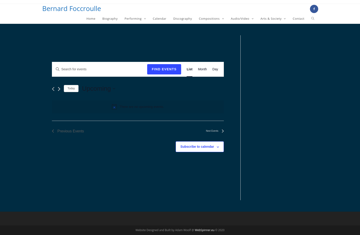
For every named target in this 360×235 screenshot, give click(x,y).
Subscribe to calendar (197, 146)
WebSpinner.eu (204, 230)
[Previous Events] (53, 89)
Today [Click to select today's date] (71, 88)
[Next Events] (59, 89)
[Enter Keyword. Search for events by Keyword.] (99, 69)
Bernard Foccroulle (71, 8)
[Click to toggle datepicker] (98, 88)
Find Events (164, 69)
